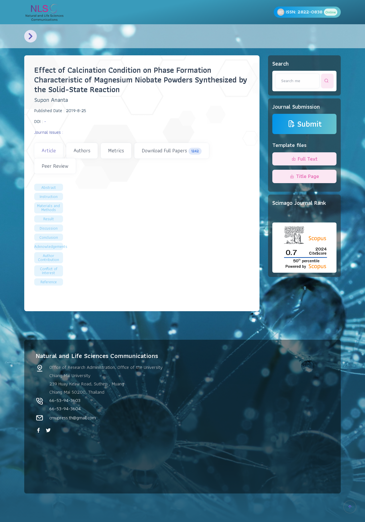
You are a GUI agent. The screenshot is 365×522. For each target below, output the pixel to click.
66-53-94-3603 (64, 400)
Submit (304, 124)
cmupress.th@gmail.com (72, 418)
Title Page (304, 176)
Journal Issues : (48, 132)
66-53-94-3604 (65, 408)
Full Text (304, 159)
